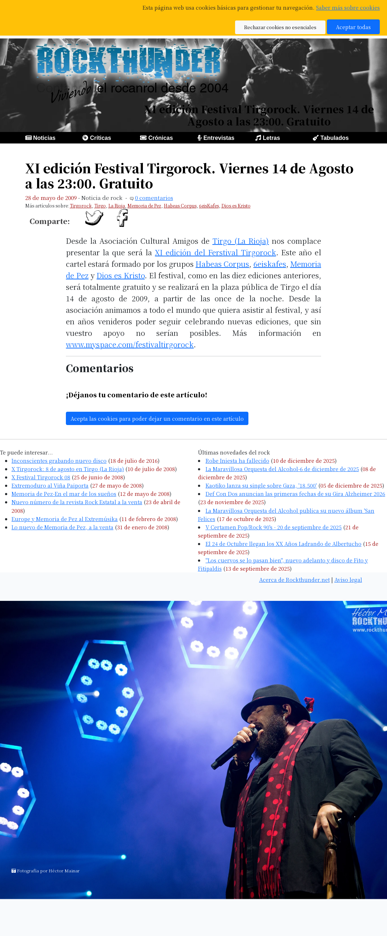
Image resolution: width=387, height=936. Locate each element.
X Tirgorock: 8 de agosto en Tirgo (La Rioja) (68, 468)
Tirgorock (81, 205)
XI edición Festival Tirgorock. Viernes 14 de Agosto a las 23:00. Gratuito (189, 175)
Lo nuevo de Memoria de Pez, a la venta (62, 527)
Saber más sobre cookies (348, 7)
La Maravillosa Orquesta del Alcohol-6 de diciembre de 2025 (282, 468)
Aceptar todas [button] (353, 27)
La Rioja (116, 205)
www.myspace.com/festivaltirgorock (130, 344)
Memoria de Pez (144, 205)
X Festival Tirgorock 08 (41, 477)
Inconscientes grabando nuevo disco (59, 460)
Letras (271, 138)
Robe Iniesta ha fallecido (237, 460)
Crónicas (160, 138)
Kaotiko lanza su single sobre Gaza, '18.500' (261, 485)
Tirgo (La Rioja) (240, 241)
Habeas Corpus (180, 205)
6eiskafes (269, 264)
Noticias (44, 138)
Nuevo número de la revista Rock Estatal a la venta (77, 502)
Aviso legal (348, 579)
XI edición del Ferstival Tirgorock (215, 252)
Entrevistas (218, 138)
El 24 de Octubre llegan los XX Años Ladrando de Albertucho (283, 543)
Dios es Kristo (236, 205)
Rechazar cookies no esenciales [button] (280, 27)
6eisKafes (209, 205)
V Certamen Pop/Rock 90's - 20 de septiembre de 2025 (274, 527)
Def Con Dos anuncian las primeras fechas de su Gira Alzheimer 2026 (295, 493)
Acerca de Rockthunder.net (294, 579)
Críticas (100, 138)
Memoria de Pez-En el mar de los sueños (64, 493)
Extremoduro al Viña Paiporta (50, 485)
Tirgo (100, 205)
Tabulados (334, 138)
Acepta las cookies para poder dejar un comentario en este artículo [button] (157, 418)
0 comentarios (154, 197)
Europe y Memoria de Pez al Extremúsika (65, 518)
